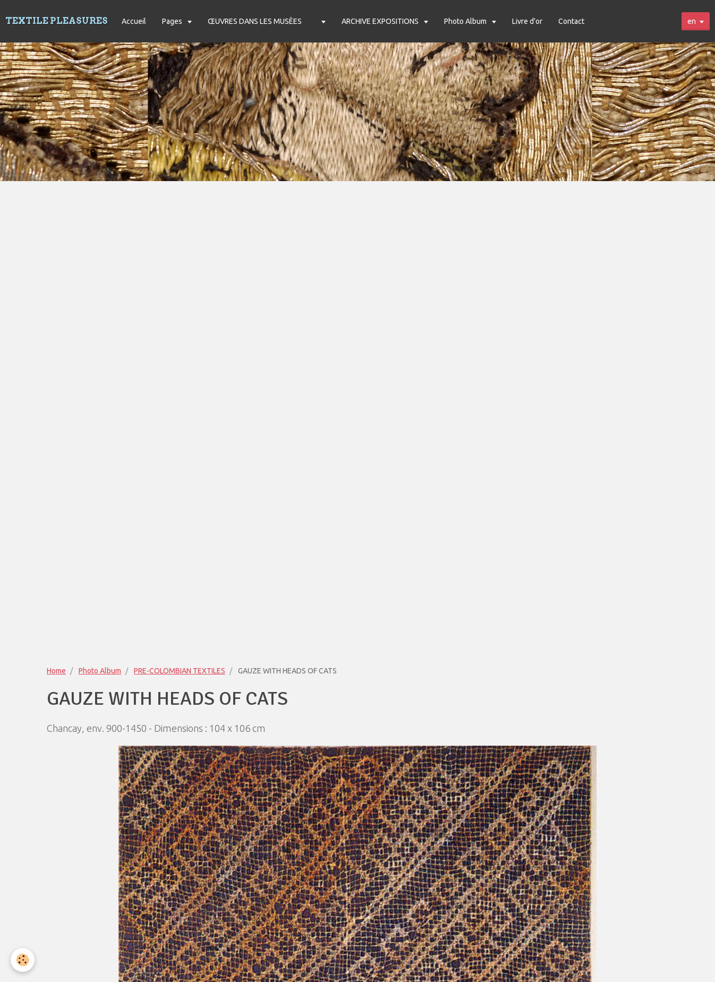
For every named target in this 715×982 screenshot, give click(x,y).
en (691, 21)
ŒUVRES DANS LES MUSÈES (255, 21)
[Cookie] (23, 960)
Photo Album (466, 21)
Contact (571, 21)
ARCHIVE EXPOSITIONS (381, 21)
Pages (173, 21)
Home (56, 671)
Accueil (134, 21)
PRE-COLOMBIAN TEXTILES (179, 671)
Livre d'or (527, 21)
